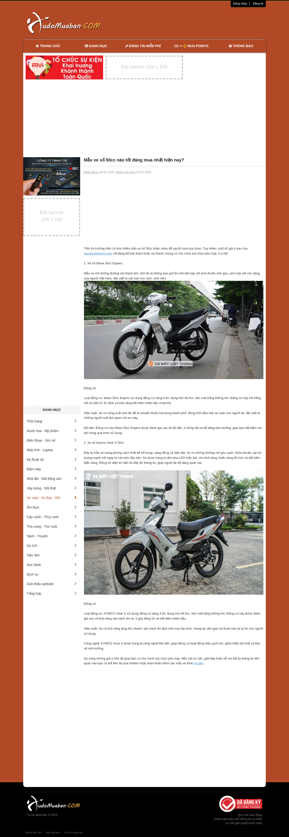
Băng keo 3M (33, 832)
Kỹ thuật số (52, 459)
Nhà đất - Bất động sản (52, 479)
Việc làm (52, 555)
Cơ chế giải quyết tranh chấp (243, 823)
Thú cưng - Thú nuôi (52, 526)
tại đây (198, 663)
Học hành (52, 565)
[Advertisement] (195, 23)
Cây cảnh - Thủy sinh (52, 517)
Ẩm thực (52, 507)
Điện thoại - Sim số (52, 440)
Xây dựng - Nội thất (52, 488)
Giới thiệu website (52, 584)
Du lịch (52, 546)
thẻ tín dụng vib (73, 832)
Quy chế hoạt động (250, 815)
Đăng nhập (240, 3)
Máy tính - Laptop (52, 450)
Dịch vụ (52, 574)
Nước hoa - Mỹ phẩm (52, 431)
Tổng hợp (52, 593)
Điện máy (52, 469)
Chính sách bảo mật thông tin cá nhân (238, 819)
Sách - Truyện (52, 536)
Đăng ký (258, 3)
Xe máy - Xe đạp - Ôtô (52, 498)
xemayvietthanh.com (98, 253)
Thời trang (52, 421)
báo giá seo (53, 832)
